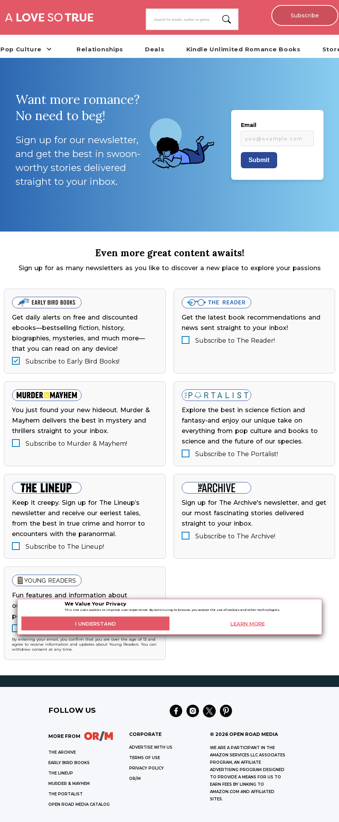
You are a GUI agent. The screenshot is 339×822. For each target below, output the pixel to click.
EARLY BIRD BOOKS (69, 762)
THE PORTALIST (65, 794)
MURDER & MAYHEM (69, 783)
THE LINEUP (60, 773)
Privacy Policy (146, 768)
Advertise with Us (150, 747)
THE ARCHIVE (62, 752)
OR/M (135, 778)
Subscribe (304, 15)
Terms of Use (144, 757)
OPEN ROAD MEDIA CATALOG (79, 804)
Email (248, 125)
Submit (259, 160)
